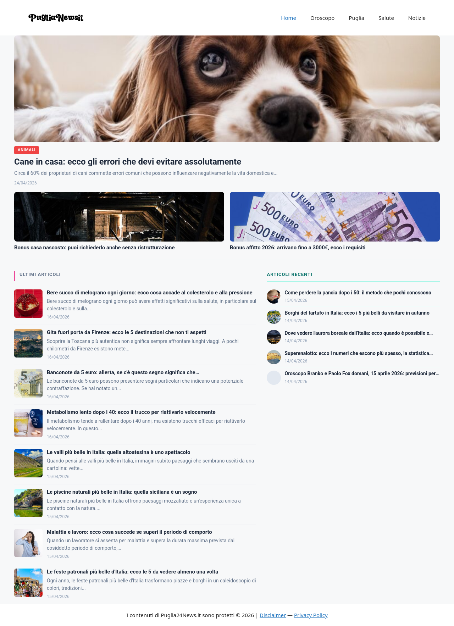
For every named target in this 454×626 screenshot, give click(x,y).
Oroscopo (322, 17)
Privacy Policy (311, 615)
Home (288, 17)
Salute (386, 17)
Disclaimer (273, 615)
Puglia (356, 17)
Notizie (417, 17)
